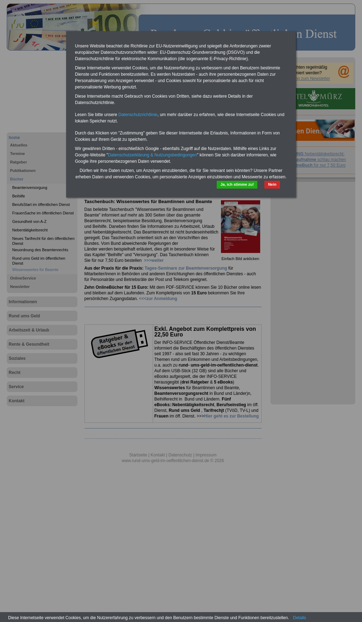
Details (299, 617)
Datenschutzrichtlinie (138, 114)
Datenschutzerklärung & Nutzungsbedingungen (152, 154)
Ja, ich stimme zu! (237, 184)
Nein (272, 184)
